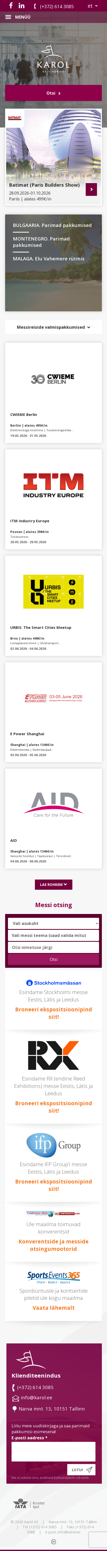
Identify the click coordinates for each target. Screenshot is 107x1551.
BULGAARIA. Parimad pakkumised (52, 225)
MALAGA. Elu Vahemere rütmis (48, 258)
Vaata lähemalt (54, 1307)
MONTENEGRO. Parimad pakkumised (41, 241)
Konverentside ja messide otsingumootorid (53, 1245)
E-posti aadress (29, 1438)
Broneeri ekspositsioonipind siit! (53, 1013)
